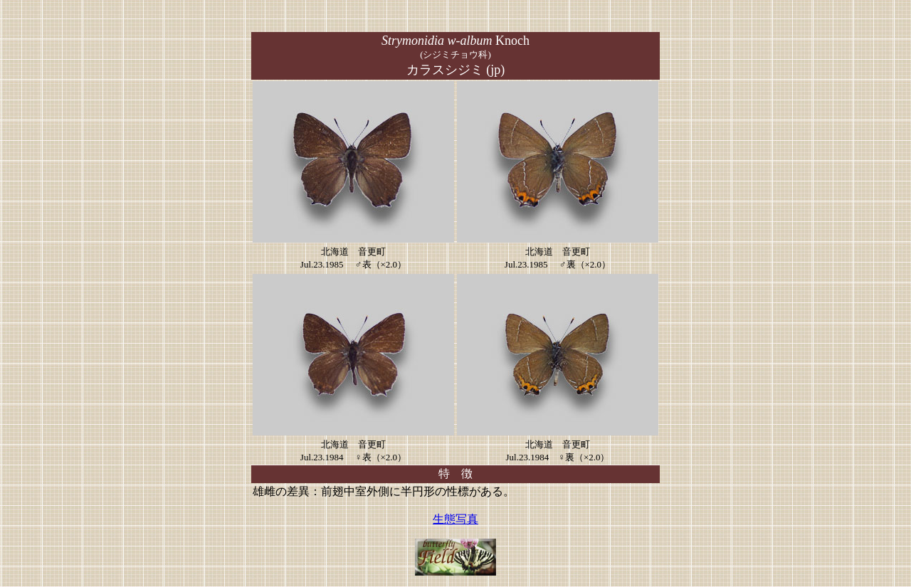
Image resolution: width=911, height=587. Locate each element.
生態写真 (455, 519)
